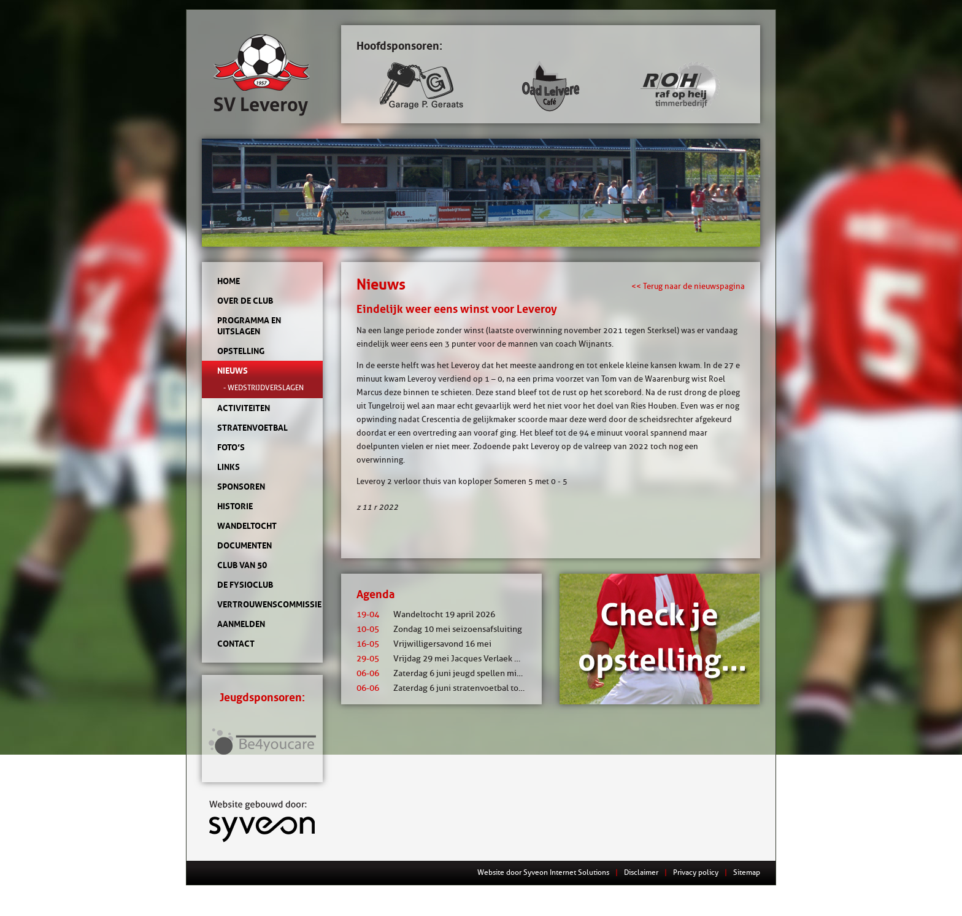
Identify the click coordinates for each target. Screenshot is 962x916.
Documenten (244, 545)
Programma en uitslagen (249, 326)
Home (228, 281)
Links (228, 466)
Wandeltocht (247, 525)
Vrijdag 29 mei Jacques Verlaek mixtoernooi (458, 658)
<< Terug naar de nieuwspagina (688, 286)
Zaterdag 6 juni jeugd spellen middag (446, 673)
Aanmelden (241, 623)
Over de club (245, 300)
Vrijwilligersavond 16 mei (423, 644)
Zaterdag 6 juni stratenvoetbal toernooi (450, 688)
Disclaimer (641, 872)
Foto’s (231, 447)
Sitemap (746, 872)
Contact (236, 643)
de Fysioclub (245, 584)
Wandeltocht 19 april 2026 (425, 614)
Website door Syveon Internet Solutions (543, 872)
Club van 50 (242, 565)
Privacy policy (695, 872)
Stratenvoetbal (252, 427)
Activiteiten (243, 408)
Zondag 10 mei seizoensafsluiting (439, 629)
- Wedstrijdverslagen (263, 387)
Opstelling (240, 350)
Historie (235, 506)
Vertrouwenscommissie (262, 604)
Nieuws (232, 370)
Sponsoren (241, 486)
